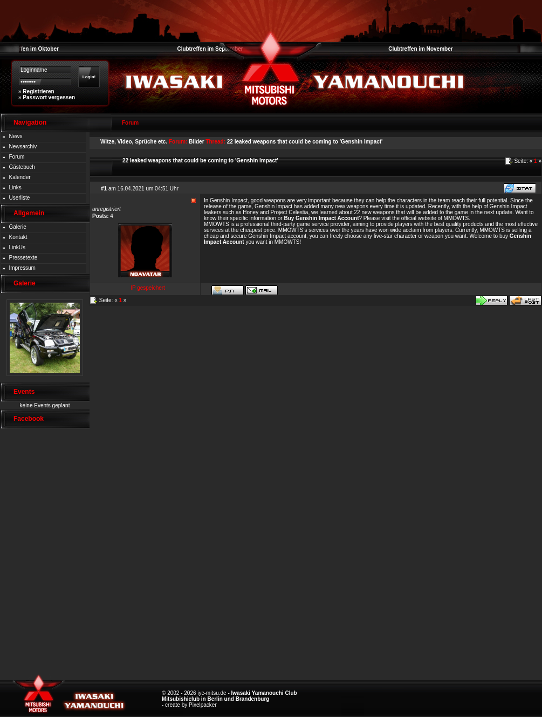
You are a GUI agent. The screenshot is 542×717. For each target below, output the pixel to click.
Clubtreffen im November (420, 49)
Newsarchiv (23, 146)
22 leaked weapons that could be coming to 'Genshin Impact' (305, 142)
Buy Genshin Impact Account (321, 218)
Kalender (20, 177)
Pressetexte (23, 258)
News (16, 136)
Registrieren (38, 91)
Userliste (19, 198)
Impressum (22, 268)
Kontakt (18, 237)
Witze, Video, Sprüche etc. (133, 142)
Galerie (17, 227)
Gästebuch (22, 167)
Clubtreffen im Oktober (29, 49)
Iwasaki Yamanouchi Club (264, 693)
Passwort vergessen (49, 97)
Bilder (196, 142)
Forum (17, 157)
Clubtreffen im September (210, 49)
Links (15, 187)
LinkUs (17, 247)
